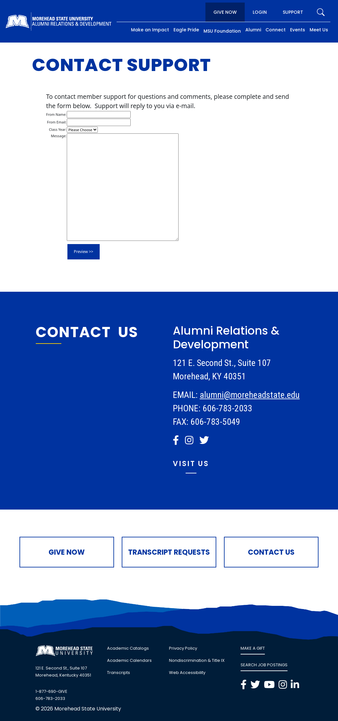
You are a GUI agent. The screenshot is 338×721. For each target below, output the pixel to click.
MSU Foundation (222, 31)
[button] (176, 440)
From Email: (56, 122)
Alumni (253, 30)
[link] (177, 440)
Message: (58, 135)
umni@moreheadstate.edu (253, 395)
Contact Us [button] (271, 552)
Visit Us (191, 464)
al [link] (203, 395)
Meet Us (319, 30)
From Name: (56, 114)
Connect (275, 30)
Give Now (225, 12)
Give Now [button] (67, 552)
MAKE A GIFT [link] (253, 648)
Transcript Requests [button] (169, 552)
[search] (320, 12)
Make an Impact (150, 30)
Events (297, 30)
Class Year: (57, 129)
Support (293, 12)
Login (260, 12)
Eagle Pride (186, 30)
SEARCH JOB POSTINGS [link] (264, 665)
